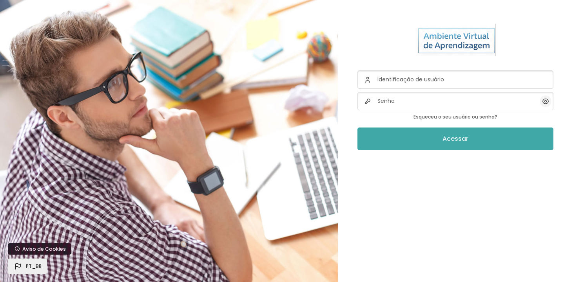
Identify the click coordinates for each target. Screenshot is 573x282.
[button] (27, 266)
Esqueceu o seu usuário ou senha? (455, 116)
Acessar (455, 138)
